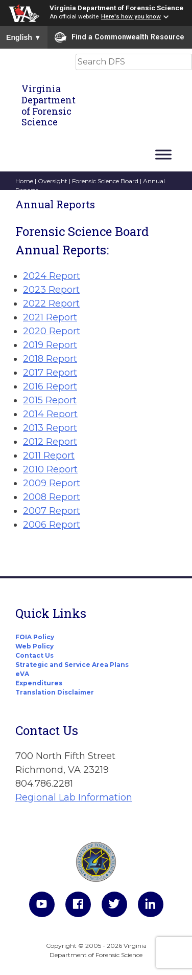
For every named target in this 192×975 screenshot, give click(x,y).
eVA (22, 674)
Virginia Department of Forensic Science (116, 8)
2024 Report (51, 275)
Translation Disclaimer (54, 692)
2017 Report (50, 372)
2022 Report (51, 303)
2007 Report (51, 510)
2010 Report (50, 469)
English (23, 37)
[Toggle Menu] (163, 154)
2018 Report (50, 358)
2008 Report (51, 497)
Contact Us (34, 655)
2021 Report (50, 317)
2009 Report (51, 483)
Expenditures (38, 683)
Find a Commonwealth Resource (119, 37)
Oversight (52, 181)
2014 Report (50, 414)
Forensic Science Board (105, 181)
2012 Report (50, 441)
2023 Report (51, 289)
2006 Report (51, 524)
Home (24, 181)
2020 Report (51, 331)
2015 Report (50, 400)
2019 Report (50, 345)
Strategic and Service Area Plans (72, 664)
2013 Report (50, 428)
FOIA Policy (34, 637)
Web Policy (34, 646)
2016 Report (50, 386)
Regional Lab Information (73, 797)
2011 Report (49, 455)
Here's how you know (131, 16)
